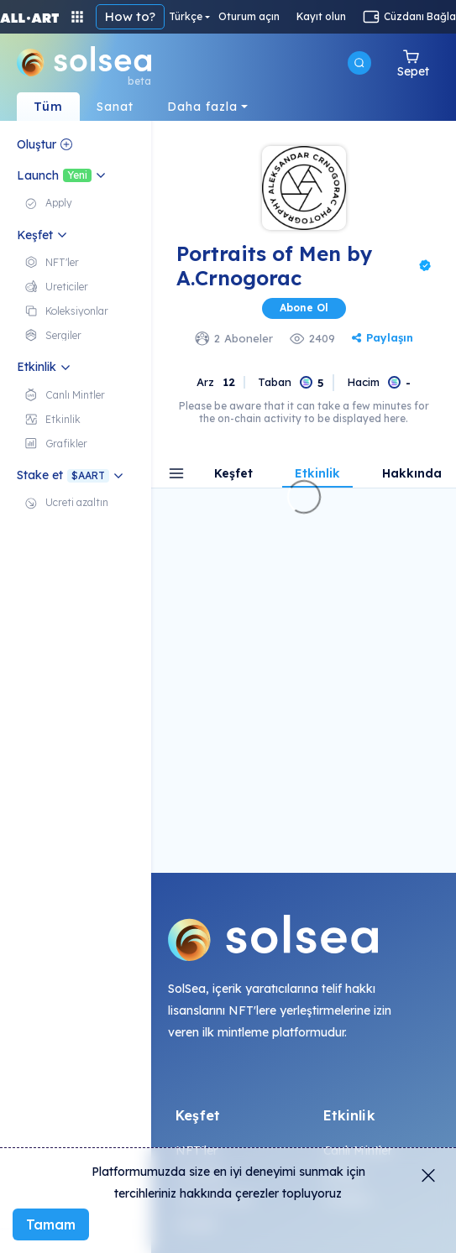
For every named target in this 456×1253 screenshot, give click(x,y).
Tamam (51, 1224)
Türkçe (185, 17)
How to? (130, 16)
